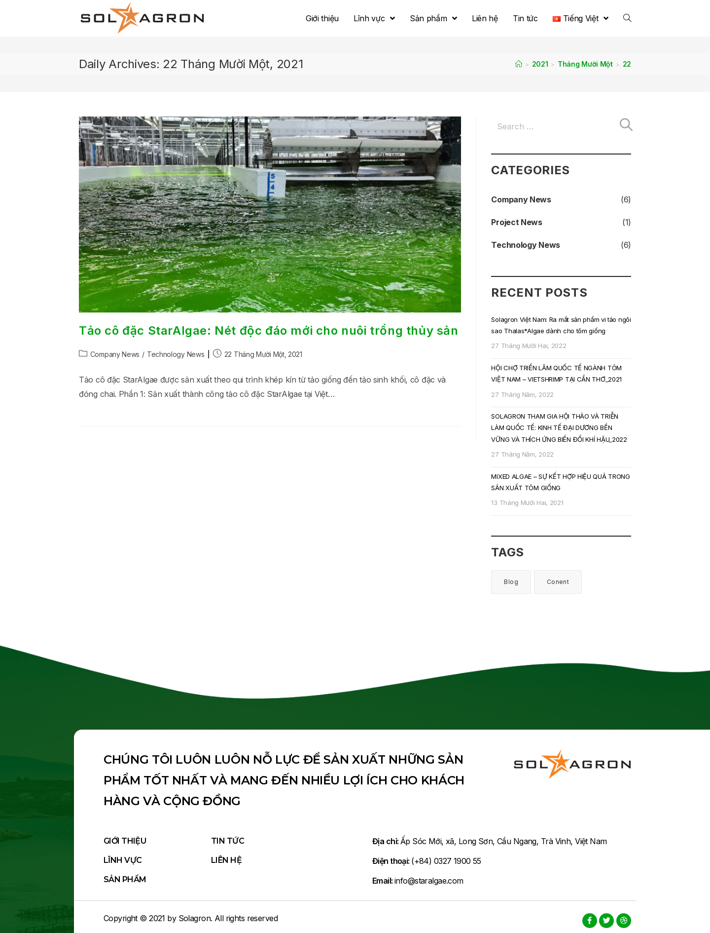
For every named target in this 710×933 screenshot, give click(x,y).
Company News (115, 354)
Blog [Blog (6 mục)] (511, 581)
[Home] (518, 64)
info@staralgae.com (428, 881)
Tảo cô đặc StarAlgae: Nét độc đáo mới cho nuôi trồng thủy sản (269, 330)
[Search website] (627, 18)
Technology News (176, 354)
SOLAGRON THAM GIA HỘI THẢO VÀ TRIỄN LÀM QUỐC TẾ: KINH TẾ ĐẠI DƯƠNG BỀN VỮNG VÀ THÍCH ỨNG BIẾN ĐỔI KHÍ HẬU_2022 (559, 427)
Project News (516, 222)
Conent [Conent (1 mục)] (558, 581)
